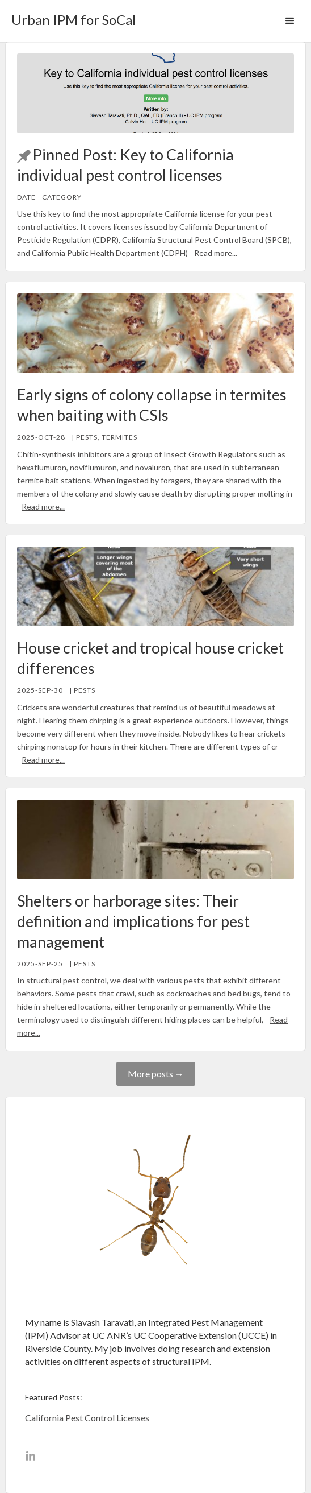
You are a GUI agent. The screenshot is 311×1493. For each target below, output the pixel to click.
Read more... (215, 253)
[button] (290, 21)
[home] (71, 16)
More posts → (156, 1073)
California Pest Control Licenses (87, 1417)
